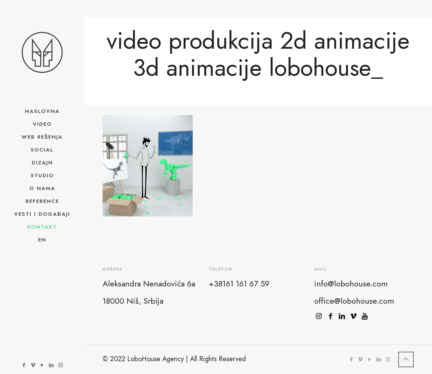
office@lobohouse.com (354, 301)
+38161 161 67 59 (239, 283)
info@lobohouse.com (351, 283)
